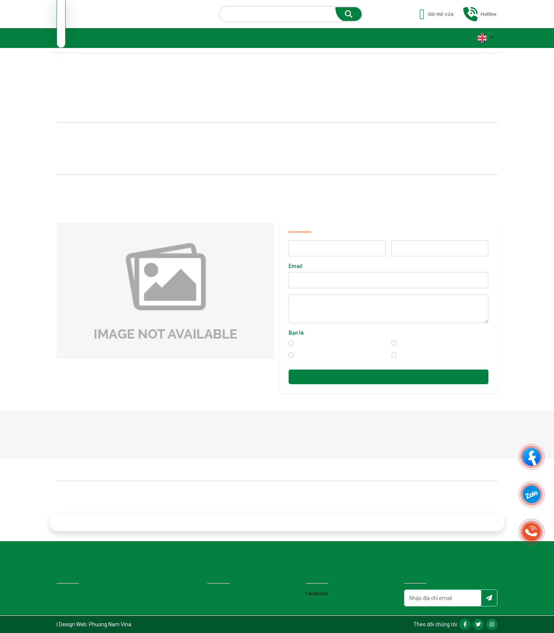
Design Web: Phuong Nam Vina (95, 624)
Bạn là (296, 333)
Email (295, 266)
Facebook (317, 593)
